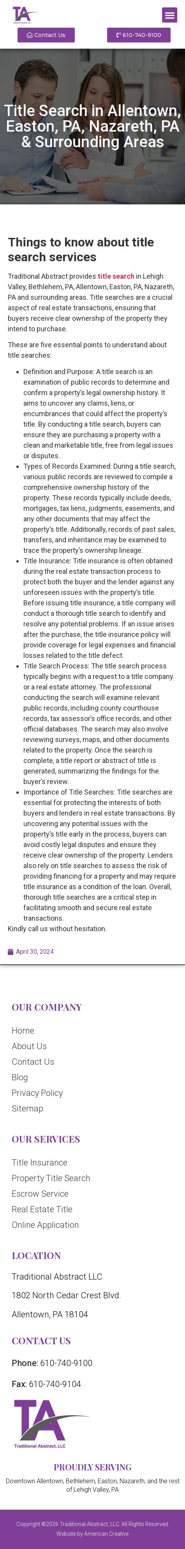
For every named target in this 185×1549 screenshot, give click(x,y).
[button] (169, 15)
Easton (107, 1481)
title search (116, 276)
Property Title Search (51, 1178)
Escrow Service (40, 1194)
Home (23, 1031)
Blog (20, 1077)
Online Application (45, 1225)
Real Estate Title (42, 1209)
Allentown (50, 1481)
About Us (29, 1046)
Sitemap (27, 1108)
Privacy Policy (37, 1093)
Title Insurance (39, 1162)
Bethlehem (80, 1481)
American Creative (106, 1534)
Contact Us (33, 1062)
